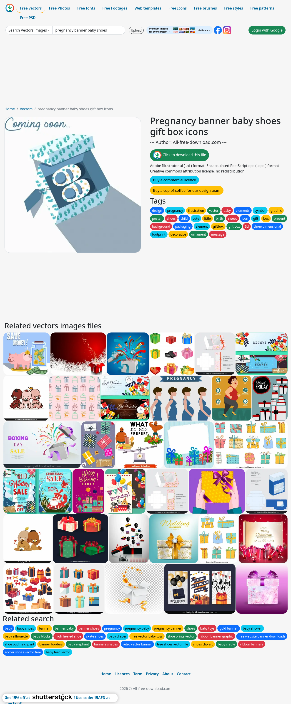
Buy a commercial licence (174, 179)
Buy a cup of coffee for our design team (187, 190)
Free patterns (262, 8)
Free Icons (177, 8)
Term (137, 673)
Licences (122, 673)
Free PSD (27, 17)
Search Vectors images (27, 30)
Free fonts (86, 8)
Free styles (233, 8)
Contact (184, 673)
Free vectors (31, 8)
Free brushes (205, 8)
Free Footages (114, 8)
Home (10, 108)
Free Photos (59, 8)
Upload (136, 30)
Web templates (148, 8)
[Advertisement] (145, 72)
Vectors (26, 108)
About (167, 673)
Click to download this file (179, 155)
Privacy (152, 673)
